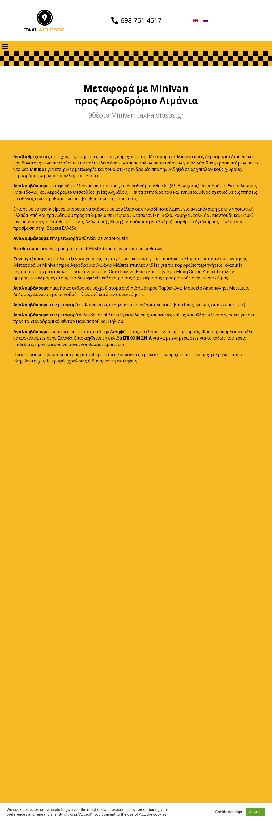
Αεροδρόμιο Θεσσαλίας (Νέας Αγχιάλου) (88, 192)
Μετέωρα (238, 288)
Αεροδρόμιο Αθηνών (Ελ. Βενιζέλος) (163, 186)
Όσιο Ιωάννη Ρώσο (128, 271)
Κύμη (115, 222)
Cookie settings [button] (228, 812)
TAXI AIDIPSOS (136, 754)
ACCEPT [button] (255, 812)
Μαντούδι (222, 215)
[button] (5, 46)
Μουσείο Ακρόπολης (205, 288)
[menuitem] (195, 20)
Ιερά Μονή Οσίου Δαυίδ (191, 271)
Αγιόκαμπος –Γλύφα (215, 222)
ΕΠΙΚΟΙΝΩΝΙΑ (137, 338)
